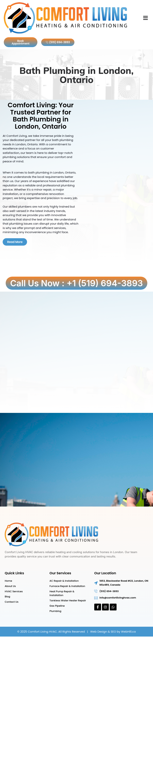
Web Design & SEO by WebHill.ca (113, 632)
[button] (145, 18)
